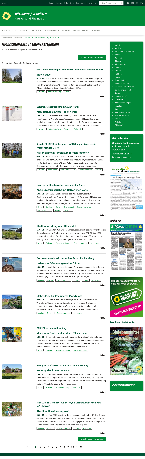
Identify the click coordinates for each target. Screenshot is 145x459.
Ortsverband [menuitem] (50, 30)
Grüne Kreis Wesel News (125, 384)
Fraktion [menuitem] (34, 30)
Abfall (117, 45)
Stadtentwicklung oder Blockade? (58, 229)
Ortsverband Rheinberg (12, 37)
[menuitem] (51, 3)
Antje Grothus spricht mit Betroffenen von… (64, 193)
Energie (50, 283)
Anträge (41, 283)
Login (4, 3)
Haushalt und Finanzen (124, 86)
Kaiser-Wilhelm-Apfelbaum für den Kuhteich (65, 156)
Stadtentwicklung (54, 95)
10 (72, 449)
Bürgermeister (120, 64)
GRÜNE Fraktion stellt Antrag (52, 331)
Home (51, 3)
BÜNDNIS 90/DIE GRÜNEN (33, 14)
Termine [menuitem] (66, 30)
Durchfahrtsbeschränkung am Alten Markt (59, 110)
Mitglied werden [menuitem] (81, 30)
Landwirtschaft (121, 96)
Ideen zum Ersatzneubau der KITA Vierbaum (64, 336)
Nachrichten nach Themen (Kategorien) (42, 37)
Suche (66, 3)
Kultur (58, 210)
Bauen (40, 210)
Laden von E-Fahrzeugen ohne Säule (60, 266)
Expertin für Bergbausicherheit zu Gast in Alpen (62, 188)
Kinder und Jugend (63, 353)
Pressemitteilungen (68, 173)
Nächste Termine (121, 138)
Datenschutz (91, 3)
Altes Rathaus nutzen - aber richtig (58, 115)
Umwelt (67, 95)
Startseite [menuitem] (7, 30)
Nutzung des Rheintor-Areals (55, 373)
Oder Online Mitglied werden (122, 322)
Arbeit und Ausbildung (124, 51)
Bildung (118, 61)
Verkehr (67, 132)
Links (72, 3)
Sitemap (59, 3)
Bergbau (49, 210)
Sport (117, 109)
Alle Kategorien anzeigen (92, 57)
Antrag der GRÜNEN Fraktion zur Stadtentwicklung (64, 368)
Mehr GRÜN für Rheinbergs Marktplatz (61, 299)
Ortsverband (52, 173)
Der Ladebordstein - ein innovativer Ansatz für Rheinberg (67, 261)
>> (81, 449)
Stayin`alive (44, 78)
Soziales (118, 106)
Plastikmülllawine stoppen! (54, 414)
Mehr (102, 100)
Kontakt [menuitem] (96, 30)
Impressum (80, 3)
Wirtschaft (77, 132)
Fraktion (41, 95)
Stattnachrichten (122, 115)
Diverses (118, 67)
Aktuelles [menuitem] (20, 30)
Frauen (117, 77)
